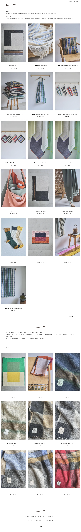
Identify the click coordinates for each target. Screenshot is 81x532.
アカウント (30, 520)
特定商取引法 (38, 520)
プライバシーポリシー (49, 520)
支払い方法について (52, 516)
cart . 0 (70, 1)
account (76, 1)
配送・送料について (41, 516)
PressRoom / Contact (29, 516)
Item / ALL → (72, 316)
